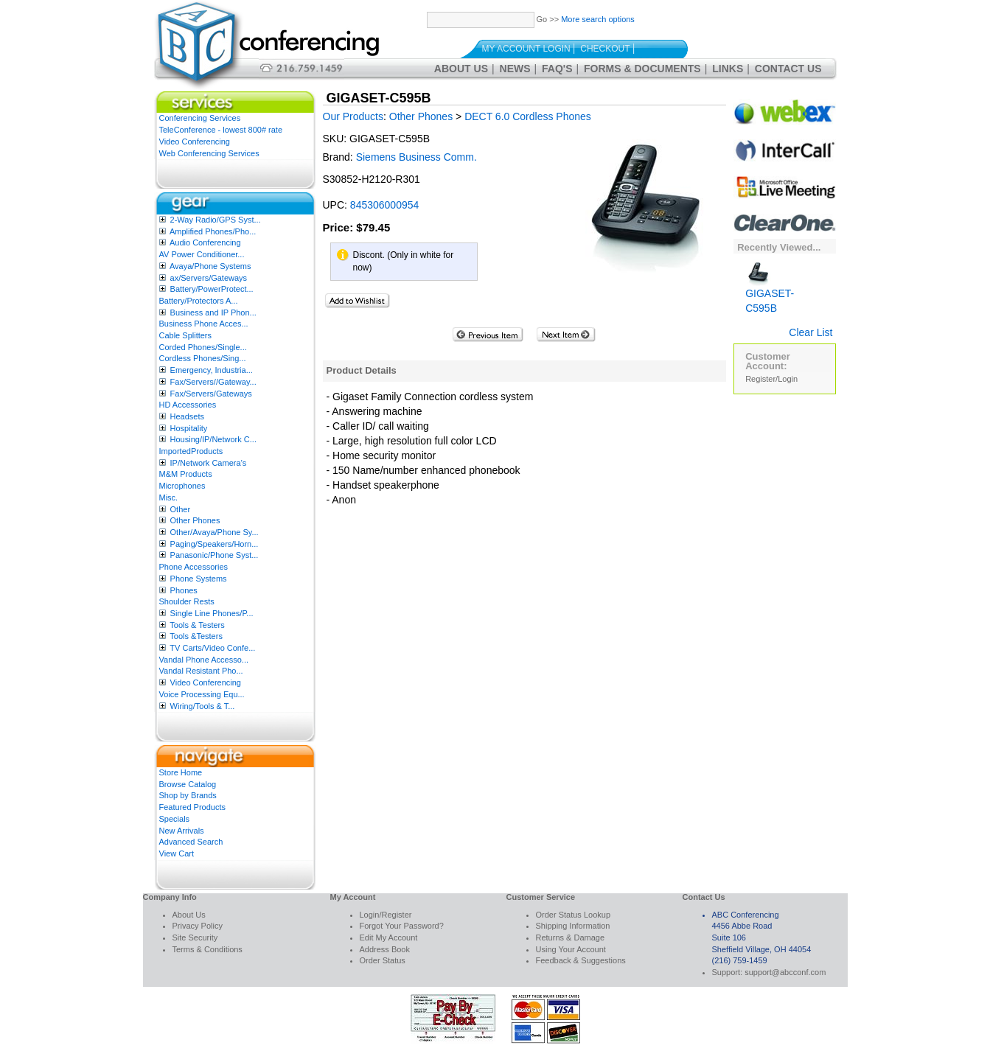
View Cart (176, 853)
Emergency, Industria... (211, 370)
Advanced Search (191, 841)
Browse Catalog (188, 784)
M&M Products (185, 473)
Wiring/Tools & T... (202, 706)
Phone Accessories (194, 566)
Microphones (182, 485)
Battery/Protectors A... (198, 300)
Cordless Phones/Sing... (202, 358)
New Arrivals (181, 830)
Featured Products (192, 807)
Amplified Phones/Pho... (213, 231)
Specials (174, 818)
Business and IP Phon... (213, 312)
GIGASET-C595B (769, 290)
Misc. (168, 497)
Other (180, 509)
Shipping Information (573, 925)
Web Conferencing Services (209, 153)
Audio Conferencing (205, 242)
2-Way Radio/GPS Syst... (215, 219)
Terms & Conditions (207, 949)
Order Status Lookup (573, 914)
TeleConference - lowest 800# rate (221, 129)
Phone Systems (198, 578)
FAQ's (557, 68)
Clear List (810, 332)
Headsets (187, 416)
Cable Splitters (185, 335)
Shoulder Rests (187, 601)
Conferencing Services (200, 118)
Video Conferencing (194, 141)
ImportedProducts (191, 451)
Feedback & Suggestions (581, 960)
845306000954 (384, 205)
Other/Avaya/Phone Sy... (214, 532)
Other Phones (195, 520)
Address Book (385, 949)
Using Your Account (571, 949)
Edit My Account (389, 937)
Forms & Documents (642, 68)
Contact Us (788, 68)
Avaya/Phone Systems (210, 266)
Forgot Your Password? (402, 925)
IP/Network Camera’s (208, 462)
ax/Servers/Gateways (209, 277)
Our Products (353, 116)
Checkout (605, 48)
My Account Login (526, 48)
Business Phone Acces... (203, 323)
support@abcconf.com (785, 972)
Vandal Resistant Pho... (201, 670)
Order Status (382, 960)
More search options (598, 19)
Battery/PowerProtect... (212, 288)
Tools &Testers (196, 636)
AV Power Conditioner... (202, 254)
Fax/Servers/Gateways (211, 393)
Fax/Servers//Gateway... (213, 381)
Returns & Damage (570, 937)
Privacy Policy (197, 925)
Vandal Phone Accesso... (204, 659)
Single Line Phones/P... (212, 613)
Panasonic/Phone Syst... (214, 555)
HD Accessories (188, 404)
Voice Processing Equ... (202, 694)
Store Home (181, 772)
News (515, 68)
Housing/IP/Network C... (213, 439)
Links (727, 68)
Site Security (195, 937)
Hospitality (189, 428)
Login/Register (386, 914)
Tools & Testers (197, 625)
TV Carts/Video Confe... (212, 647)
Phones (184, 590)
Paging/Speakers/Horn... (214, 544)
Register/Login (771, 378)
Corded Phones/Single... (203, 347)
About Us (461, 68)
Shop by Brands (188, 795)
